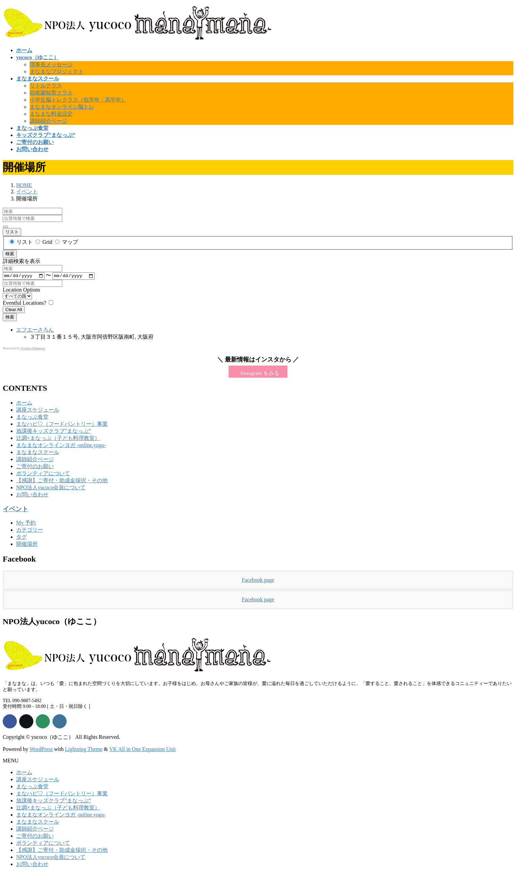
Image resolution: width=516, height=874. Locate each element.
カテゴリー (29, 530)
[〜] (73, 276)
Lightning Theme (83, 750)
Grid (45, 242)
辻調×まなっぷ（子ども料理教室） (58, 439)
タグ (21, 537)
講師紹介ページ (48, 121)
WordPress (41, 750)
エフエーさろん (35, 330)
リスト (12, 231)
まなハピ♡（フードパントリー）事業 (62, 424)
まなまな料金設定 (51, 114)
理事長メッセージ (51, 64)
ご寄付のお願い (35, 467)
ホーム (24, 403)
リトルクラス (46, 85)
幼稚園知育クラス (51, 93)
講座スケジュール (37, 410)
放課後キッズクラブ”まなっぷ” (53, 431)
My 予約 (26, 523)
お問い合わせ (32, 495)
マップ (66, 242)
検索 (9, 253)
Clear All (13, 309)
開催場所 (27, 544)
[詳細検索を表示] (5, 227)
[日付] (23, 276)
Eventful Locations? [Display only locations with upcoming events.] (25, 303)
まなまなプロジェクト (56, 71)
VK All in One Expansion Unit (142, 750)
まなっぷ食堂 (32, 417)
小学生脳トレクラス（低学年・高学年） (78, 100)
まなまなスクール (37, 453)
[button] (258, 372)
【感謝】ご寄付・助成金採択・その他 (62, 481)
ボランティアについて (43, 474)
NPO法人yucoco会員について (50, 488)
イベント (15, 509)
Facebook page (258, 580)
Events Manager (33, 348)
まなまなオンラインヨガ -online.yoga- (61, 446)
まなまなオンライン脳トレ (62, 107)
